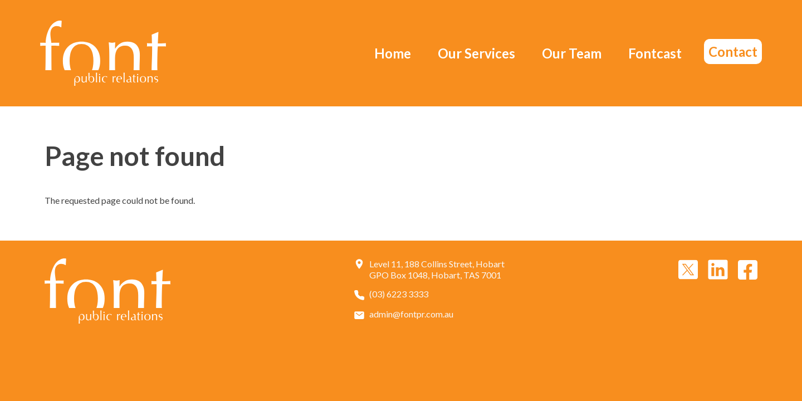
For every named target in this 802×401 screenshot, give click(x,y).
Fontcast (655, 53)
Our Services (476, 53)
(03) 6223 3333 (398, 294)
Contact (732, 51)
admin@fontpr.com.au (411, 314)
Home (392, 53)
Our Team (572, 53)
